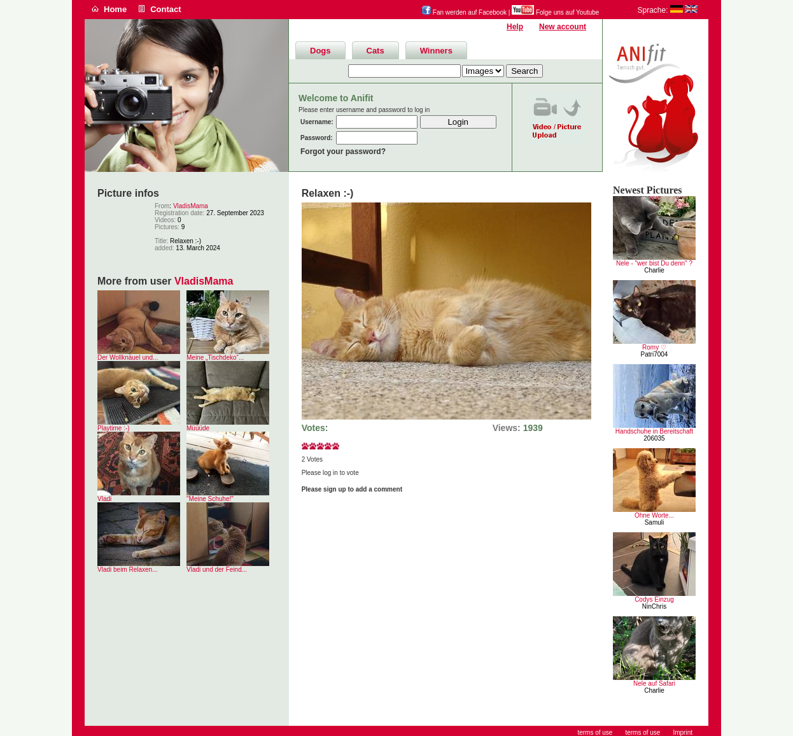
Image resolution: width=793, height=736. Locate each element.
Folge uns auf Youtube (555, 12)
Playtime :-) (113, 428)
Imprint (682, 732)
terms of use (642, 732)
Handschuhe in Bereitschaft (654, 431)
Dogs (320, 50)
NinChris (654, 606)
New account (562, 26)
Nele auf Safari (654, 683)
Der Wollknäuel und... (127, 357)
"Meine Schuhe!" (210, 498)
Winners (436, 50)
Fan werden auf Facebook (464, 12)
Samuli (654, 522)
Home (115, 9)
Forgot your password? (343, 151)
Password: (316, 137)
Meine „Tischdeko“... (215, 357)
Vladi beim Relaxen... (127, 569)
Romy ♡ (654, 347)
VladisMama (190, 205)
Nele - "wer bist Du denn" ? (654, 263)
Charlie (654, 270)
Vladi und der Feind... (216, 569)
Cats (375, 50)
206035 (653, 438)
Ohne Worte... (654, 515)
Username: (316, 121)
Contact (165, 9)
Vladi (104, 498)
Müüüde (197, 428)
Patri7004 (654, 354)
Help (515, 26)
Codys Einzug (654, 599)
